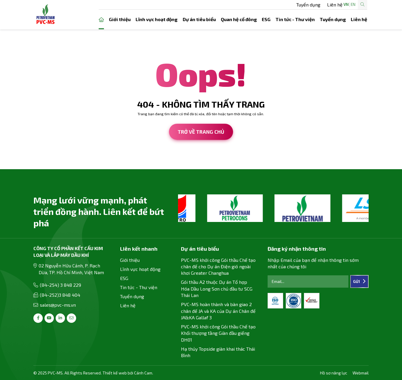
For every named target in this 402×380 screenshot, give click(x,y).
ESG (266, 19)
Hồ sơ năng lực (333, 372)
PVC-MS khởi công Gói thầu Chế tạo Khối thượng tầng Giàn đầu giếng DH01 (218, 333)
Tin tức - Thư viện (295, 19)
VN (327, 4)
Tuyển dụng (226, 4)
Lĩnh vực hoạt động (156, 19)
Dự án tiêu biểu (199, 19)
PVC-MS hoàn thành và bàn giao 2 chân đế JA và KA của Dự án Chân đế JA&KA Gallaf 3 (218, 310)
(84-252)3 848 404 (60, 295)
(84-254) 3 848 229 (60, 285)
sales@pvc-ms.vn (58, 305)
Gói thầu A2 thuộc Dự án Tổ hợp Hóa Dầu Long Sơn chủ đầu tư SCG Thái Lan (216, 288)
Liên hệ (253, 4)
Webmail (361, 372)
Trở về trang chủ (201, 132)
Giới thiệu (120, 19)
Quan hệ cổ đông (239, 19)
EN (334, 4)
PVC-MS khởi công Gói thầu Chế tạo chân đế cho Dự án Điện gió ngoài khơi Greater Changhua (218, 266)
